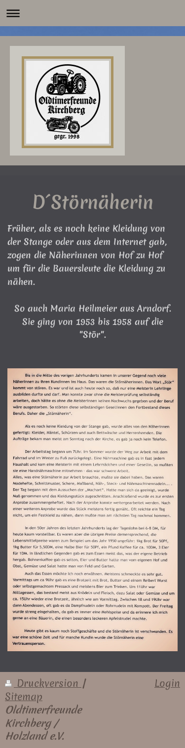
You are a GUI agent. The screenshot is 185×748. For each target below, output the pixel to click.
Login (167, 683)
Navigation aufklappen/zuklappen (92, 13)
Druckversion (43, 683)
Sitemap (23, 697)
